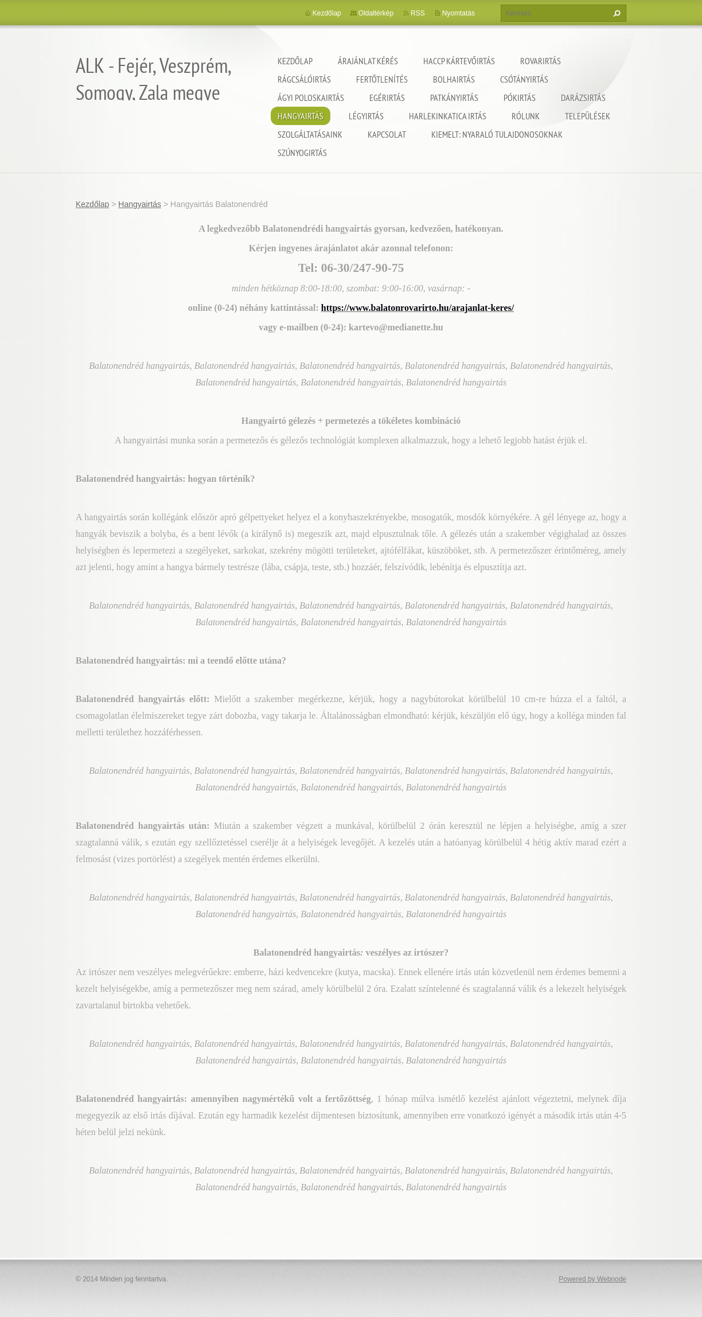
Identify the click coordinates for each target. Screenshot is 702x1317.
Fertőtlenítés (382, 79)
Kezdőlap (295, 61)
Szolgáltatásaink (310, 134)
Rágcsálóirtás (304, 79)
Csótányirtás (524, 79)
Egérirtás (387, 97)
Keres (615, 13)
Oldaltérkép (375, 13)
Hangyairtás (300, 116)
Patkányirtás (454, 97)
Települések (587, 116)
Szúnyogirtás (302, 152)
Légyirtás (366, 116)
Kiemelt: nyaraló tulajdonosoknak (497, 134)
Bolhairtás (454, 79)
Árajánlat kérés (368, 61)
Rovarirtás (540, 61)
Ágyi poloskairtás (311, 97)
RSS (418, 13)
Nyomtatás (458, 13)
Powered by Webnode (592, 1279)
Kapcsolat (387, 134)
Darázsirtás (583, 97)
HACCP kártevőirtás (459, 61)
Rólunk (526, 116)
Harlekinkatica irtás (447, 116)
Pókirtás (520, 97)
